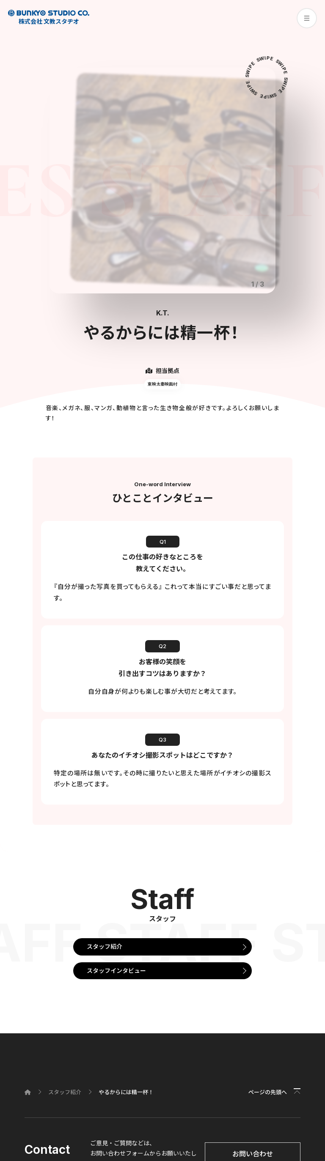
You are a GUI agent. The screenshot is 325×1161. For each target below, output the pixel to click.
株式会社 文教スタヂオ (48, 17)
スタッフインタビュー (116, 970)
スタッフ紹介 (104, 946)
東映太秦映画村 (162, 383)
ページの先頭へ (267, 1092)
